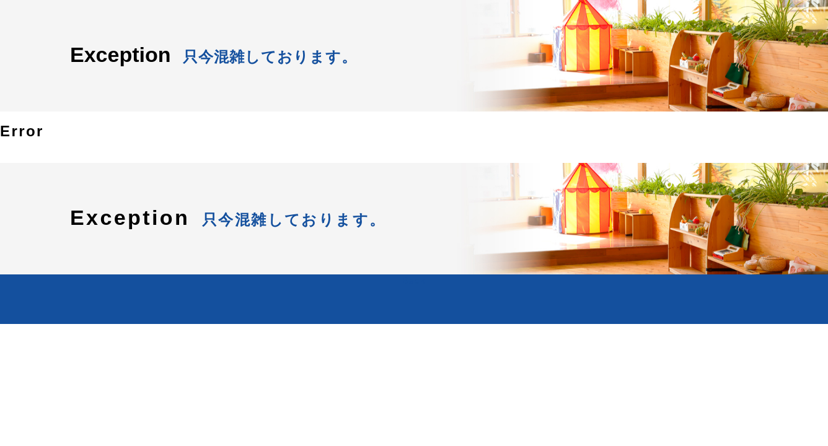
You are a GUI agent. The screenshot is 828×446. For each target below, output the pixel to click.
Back (414, 280)
